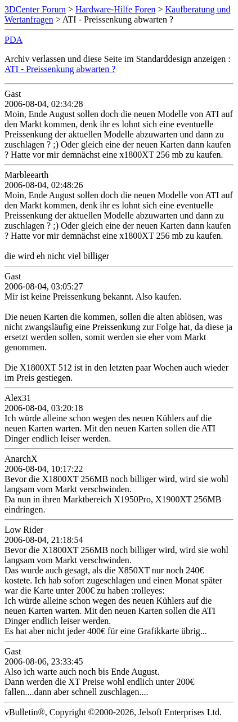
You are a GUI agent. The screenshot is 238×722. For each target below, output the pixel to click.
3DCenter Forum (35, 9)
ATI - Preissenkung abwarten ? (60, 69)
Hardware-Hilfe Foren (115, 9)
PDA (14, 39)
